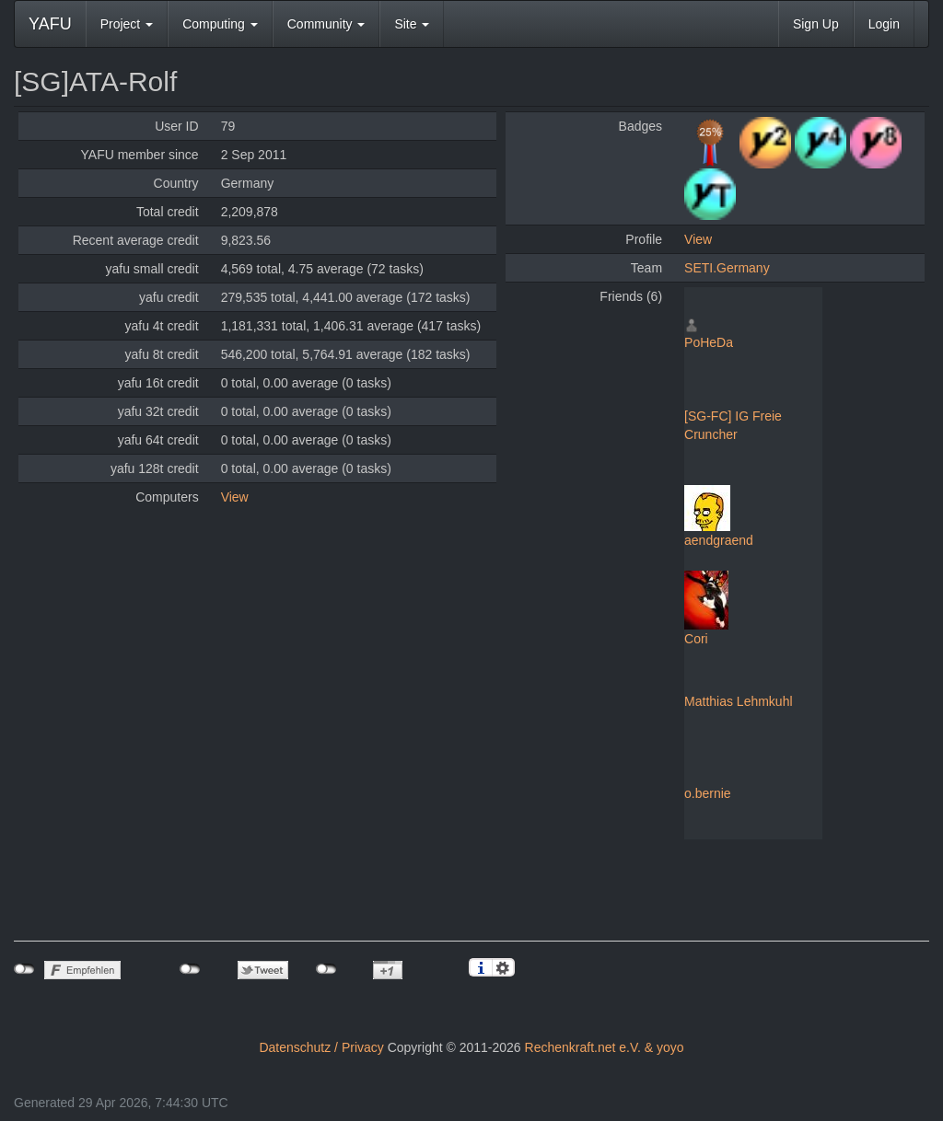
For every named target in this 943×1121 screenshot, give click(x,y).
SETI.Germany (727, 267)
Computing (220, 24)
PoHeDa (708, 342)
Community (326, 24)
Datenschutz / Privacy (321, 1047)
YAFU (50, 24)
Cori (696, 638)
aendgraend (718, 540)
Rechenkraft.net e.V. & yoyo (604, 1047)
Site (411, 24)
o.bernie (707, 793)
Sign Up (816, 24)
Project (126, 24)
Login (884, 24)
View (235, 497)
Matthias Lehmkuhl (738, 701)
